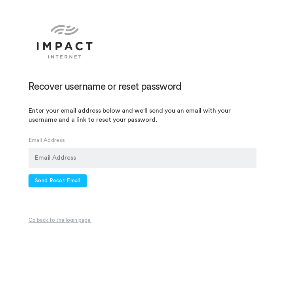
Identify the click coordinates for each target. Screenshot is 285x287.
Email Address (46, 140)
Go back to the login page (59, 220)
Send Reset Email (57, 180)
